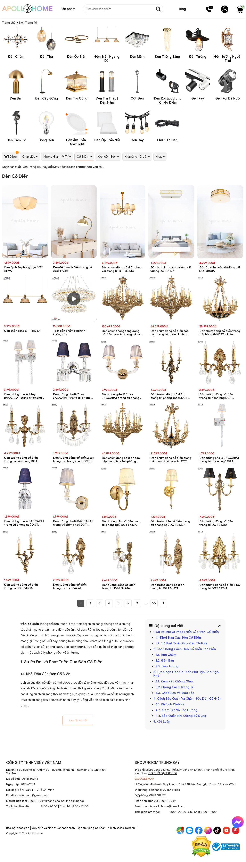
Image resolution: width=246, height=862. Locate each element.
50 (154, 603)
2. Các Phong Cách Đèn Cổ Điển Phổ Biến (184, 649)
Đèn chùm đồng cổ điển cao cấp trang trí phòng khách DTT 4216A (169, 332)
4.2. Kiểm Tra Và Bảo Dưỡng (176, 710)
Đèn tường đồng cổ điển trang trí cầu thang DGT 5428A (21, 459)
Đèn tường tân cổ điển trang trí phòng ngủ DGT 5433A (121, 523)
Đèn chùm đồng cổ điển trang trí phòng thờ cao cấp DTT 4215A (170, 459)
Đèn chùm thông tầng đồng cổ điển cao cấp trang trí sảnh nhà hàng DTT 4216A (122, 332)
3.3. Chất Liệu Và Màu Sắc (174, 693)
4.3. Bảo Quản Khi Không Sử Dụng (180, 716)
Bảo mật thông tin (17, 828)
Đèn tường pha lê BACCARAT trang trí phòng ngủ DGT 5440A (219, 459)
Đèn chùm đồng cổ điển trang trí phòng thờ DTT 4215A (219, 332)
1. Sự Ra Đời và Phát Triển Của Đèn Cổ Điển (186, 632)
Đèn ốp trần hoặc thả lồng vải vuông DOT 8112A (170, 269)
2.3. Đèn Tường (166, 666)
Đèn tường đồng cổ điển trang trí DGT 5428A (118, 586)
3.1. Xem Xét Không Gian (174, 681)
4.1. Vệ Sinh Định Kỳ (169, 704)
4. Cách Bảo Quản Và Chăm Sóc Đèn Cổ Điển (187, 698)
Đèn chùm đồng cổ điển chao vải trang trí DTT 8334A (121, 269)
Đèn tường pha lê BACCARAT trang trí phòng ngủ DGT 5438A (73, 523)
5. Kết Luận (161, 721)
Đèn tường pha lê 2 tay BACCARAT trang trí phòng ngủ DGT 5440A (23, 396)
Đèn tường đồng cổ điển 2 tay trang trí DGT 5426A (219, 586)
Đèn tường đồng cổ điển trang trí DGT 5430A (21, 586)
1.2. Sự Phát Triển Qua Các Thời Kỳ (181, 643)
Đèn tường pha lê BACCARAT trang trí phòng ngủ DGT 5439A (24, 523)
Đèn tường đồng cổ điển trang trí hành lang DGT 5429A (216, 396)
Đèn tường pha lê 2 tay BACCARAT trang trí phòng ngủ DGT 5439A (72, 396)
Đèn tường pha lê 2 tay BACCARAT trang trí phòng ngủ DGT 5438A (120, 396)
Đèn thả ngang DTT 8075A (22, 331)
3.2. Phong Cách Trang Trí (174, 687)
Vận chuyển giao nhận (91, 828)
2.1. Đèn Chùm (166, 655)
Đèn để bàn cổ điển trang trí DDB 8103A (72, 269)
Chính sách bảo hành (121, 828)
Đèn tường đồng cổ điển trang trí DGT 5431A (216, 523)
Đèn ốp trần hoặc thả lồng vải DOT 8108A (219, 269)
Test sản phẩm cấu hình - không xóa (70, 332)
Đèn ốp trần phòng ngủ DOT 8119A (23, 269)
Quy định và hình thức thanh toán (53, 828)
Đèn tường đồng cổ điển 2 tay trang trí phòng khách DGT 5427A (73, 459)
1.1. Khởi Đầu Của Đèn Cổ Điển (178, 637)
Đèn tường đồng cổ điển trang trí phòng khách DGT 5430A (169, 396)
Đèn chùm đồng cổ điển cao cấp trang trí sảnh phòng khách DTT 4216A (121, 459)
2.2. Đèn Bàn (164, 660)
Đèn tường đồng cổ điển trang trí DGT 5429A (70, 586)
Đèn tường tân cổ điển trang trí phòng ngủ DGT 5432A (170, 523)
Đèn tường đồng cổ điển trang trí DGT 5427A (167, 586)
